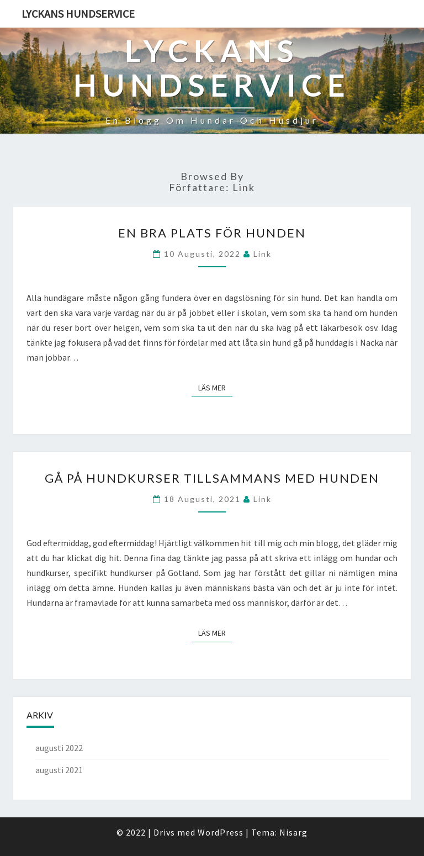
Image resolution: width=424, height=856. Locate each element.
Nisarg (293, 832)
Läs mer (215, 387)
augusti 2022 (59, 747)
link (262, 253)
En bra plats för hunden (212, 232)
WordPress (220, 832)
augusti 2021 (59, 769)
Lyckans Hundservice (78, 13)
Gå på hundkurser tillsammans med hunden (212, 478)
